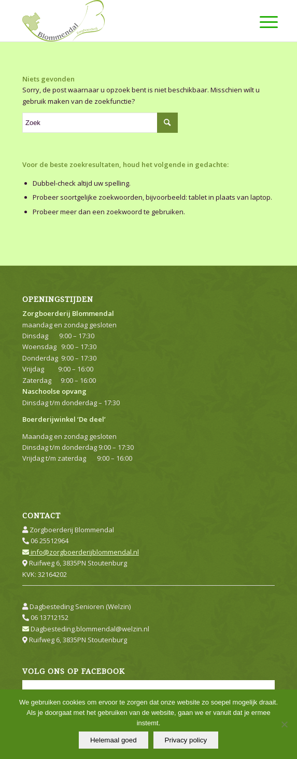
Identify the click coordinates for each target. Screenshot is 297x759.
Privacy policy (186, 740)
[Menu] (260, 22)
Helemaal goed (113, 740)
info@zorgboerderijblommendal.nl (80, 552)
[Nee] (284, 724)
